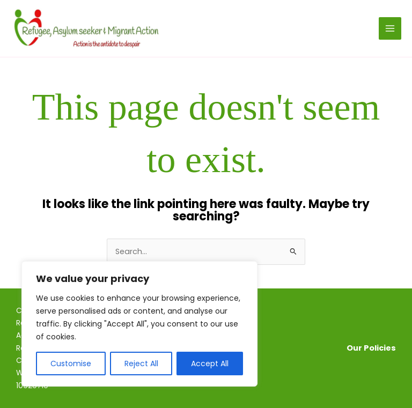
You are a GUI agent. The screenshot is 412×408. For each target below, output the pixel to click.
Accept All (210, 363)
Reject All (141, 363)
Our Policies (371, 348)
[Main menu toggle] (390, 28)
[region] (139, 324)
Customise (70, 363)
